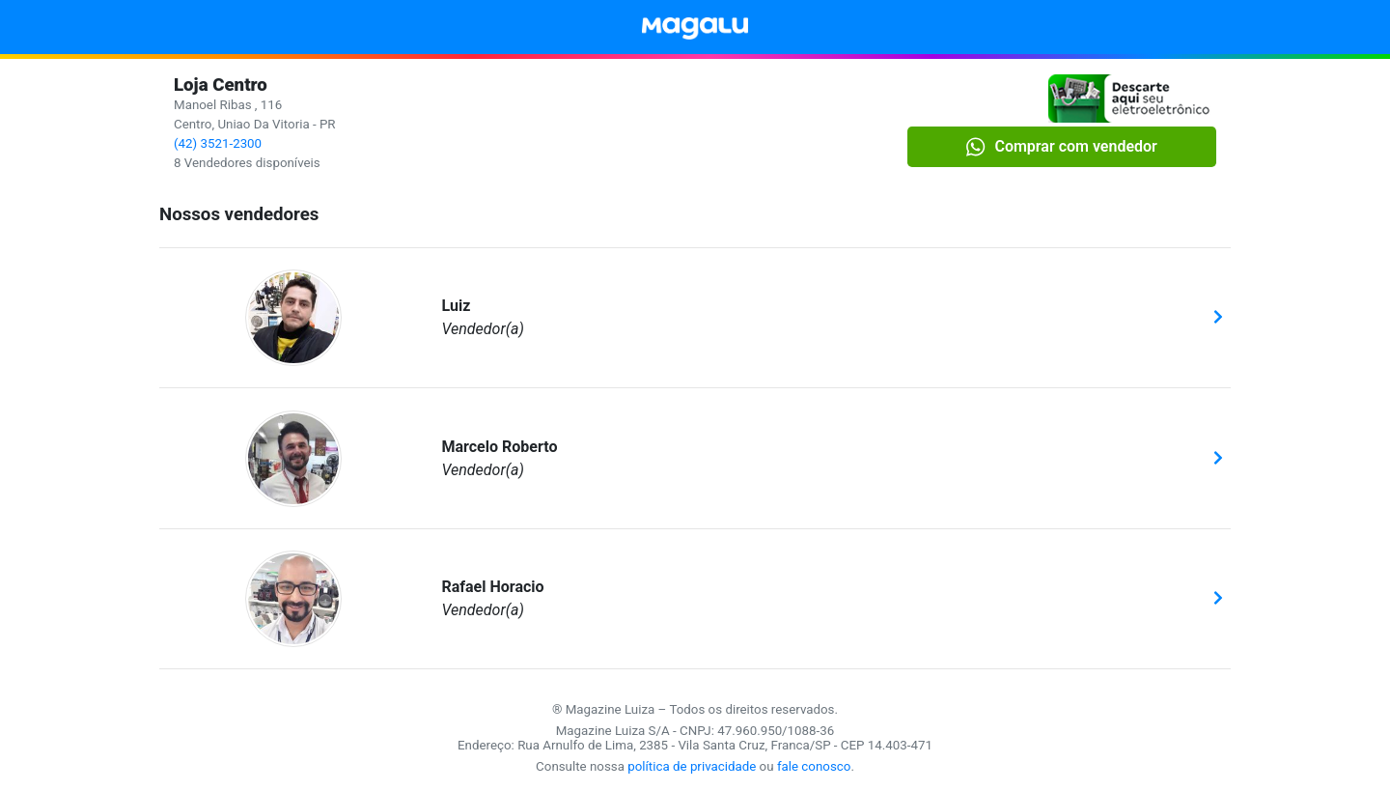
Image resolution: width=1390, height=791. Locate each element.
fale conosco (814, 766)
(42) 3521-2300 (218, 143)
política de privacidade (691, 766)
